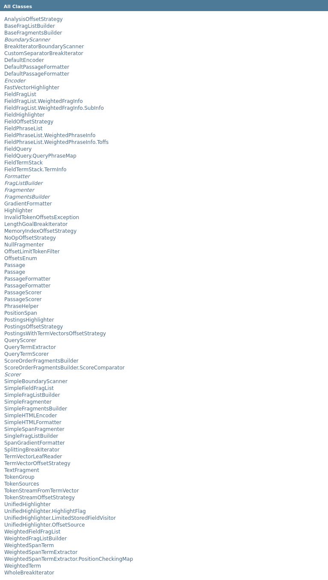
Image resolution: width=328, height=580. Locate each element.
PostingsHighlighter (29, 320)
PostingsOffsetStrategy (33, 327)
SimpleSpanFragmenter (34, 429)
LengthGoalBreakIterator (35, 224)
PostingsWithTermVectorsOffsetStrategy (55, 334)
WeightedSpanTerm (29, 545)
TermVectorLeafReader (33, 457)
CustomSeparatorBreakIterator (43, 53)
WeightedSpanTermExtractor (40, 552)
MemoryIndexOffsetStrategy (40, 231)
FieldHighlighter (24, 115)
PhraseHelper (21, 306)
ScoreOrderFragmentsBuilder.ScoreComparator (64, 368)
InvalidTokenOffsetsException (41, 217)
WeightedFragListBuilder (35, 539)
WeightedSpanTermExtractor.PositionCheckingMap (68, 559)
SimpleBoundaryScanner (35, 381)
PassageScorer (22, 293)
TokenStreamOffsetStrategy (39, 498)
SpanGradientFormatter (34, 443)
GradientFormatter (28, 204)
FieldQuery (18, 149)
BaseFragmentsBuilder (33, 33)
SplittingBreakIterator (31, 450)
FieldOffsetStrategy (28, 122)
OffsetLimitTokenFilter (32, 252)
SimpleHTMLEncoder (30, 416)
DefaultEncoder (24, 60)
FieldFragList (20, 94)
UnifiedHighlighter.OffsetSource (44, 525)
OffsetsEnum (20, 258)
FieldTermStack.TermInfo (35, 170)
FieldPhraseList (23, 129)
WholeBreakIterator (29, 573)
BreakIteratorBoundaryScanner (44, 47)
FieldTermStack (23, 163)
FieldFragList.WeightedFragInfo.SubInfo (54, 108)
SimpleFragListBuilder (32, 395)
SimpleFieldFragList (29, 388)
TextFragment (21, 470)
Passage (14, 265)
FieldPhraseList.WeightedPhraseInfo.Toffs (56, 142)
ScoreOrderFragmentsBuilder (41, 361)
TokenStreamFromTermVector (41, 491)
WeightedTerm (22, 566)
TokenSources (21, 484)
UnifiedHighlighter (27, 504)
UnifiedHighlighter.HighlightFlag (45, 511)
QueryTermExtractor (30, 347)
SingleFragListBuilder (31, 436)
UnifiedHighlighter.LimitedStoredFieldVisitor (60, 518)
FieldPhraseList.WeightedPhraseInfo (50, 135)
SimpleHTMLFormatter (33, 422)
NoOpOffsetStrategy (30, 238)
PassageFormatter (27, 279)
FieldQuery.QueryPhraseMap (40, 156)
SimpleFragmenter (28, 402)
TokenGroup (19, 477)
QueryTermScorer (26, 354)
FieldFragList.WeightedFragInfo (43, 101)
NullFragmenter (24, 245)
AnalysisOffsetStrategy (33, 19)
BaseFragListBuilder (29, 26)
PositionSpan (20, 313)
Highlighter (18, 211)
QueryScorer (20, 340)
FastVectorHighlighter (31, 88)
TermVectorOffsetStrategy (37, 463)
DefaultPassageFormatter (36, 67)
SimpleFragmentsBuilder (35, 409)
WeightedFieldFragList (32, 532)
